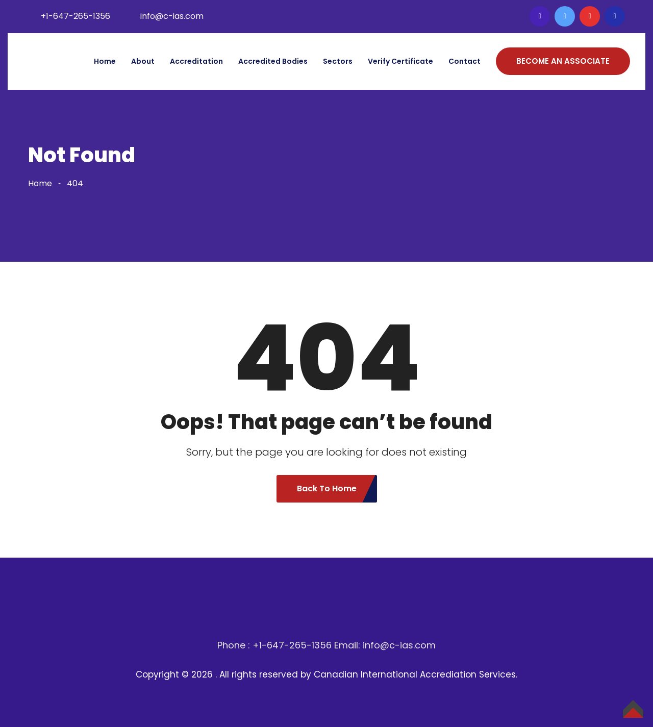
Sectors (338, 61)
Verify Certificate (400, 61)
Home (105, 61)
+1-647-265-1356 (75, 16)
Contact (464, 61)
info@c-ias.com (172, 16)
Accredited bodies (273, 61)
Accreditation (196, 61)
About (143, 61)
